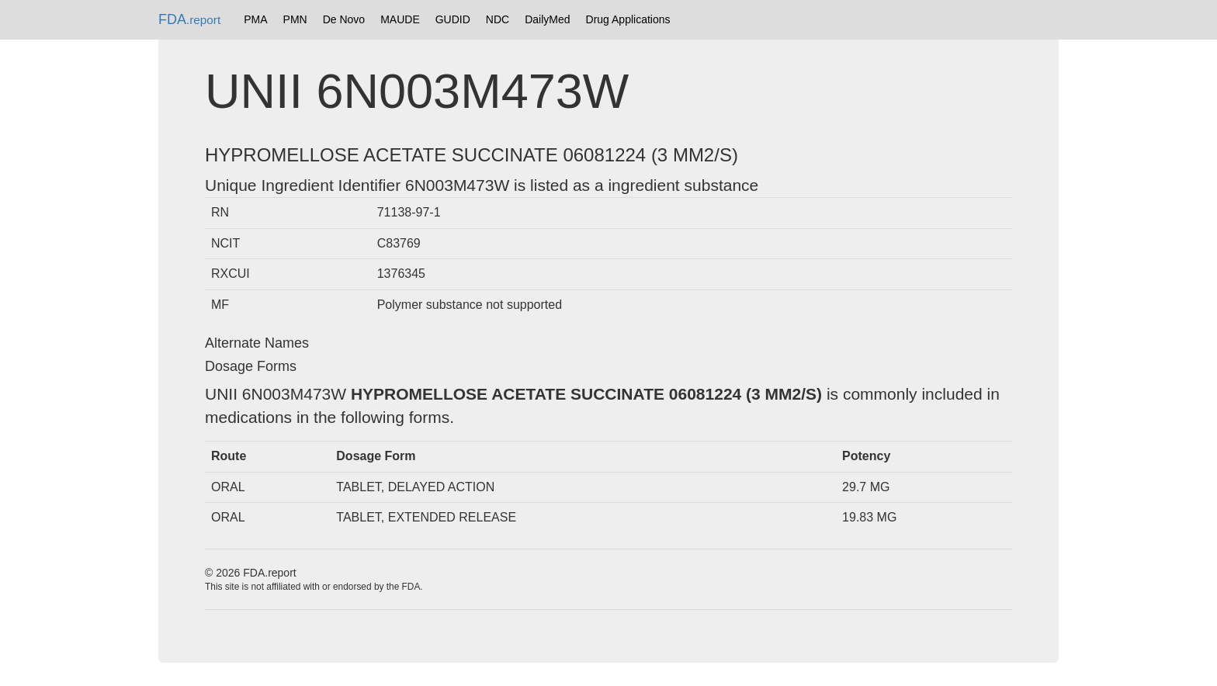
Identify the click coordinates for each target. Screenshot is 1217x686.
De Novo (344, 19)
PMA (255, 19)
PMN (295, 19)
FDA (189, 19)
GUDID (452, 19)
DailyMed (547, 19)
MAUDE (400, 19)
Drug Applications (628, 19)
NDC (497, 19)
